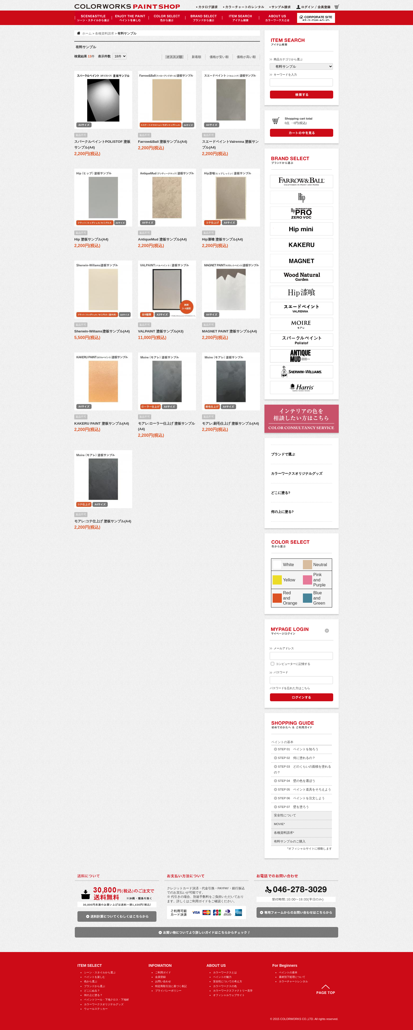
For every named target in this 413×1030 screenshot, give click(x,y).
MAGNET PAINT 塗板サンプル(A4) (229, 331)
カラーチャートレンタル (293, 981)
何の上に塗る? (282, 512)
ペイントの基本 (288, 972)
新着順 (196, 57)
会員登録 (160, 976)
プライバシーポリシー (168, 990)
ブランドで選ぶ (283, 454)
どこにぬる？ (92, 990)
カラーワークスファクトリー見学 (233, 990)
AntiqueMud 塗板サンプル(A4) (162, 239)
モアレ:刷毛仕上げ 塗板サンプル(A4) (230, 423)
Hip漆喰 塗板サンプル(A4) (222, 239)
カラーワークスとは (225, 972)
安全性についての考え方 (227, 981)
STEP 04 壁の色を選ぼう (296, 780)
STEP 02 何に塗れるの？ (296, 757)
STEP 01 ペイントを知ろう (298, 749)
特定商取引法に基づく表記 (171, 986)
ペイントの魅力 (222, 976)
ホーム (87, 33)
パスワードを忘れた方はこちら (290, 688)
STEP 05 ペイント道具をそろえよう (304, 789)
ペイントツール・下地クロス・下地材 (106, 999)
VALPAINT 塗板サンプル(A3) (161, 331)
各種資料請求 (104, 33)
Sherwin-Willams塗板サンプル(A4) (102, 331)
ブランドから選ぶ (94, 986)
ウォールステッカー (96, 1008)
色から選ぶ (90, 981)
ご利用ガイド (163, 972)
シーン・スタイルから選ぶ (100, 972)
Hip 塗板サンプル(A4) (91, 239)
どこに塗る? (280, 493)
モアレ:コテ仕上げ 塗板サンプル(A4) (102, 521)
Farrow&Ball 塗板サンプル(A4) (162, 142)
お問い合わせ (163, 981)
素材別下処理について (292, 976)
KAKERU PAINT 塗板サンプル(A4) (101, 423)
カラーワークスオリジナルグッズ (296, 473)
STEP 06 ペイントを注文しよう (301, 798)
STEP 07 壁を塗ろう (293, 806)
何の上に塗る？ (93, 995)
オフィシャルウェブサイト (229, 995)
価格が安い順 (219, 57)
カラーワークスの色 (225, 986)
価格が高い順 (246, 57)
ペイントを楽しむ (94, 976)
